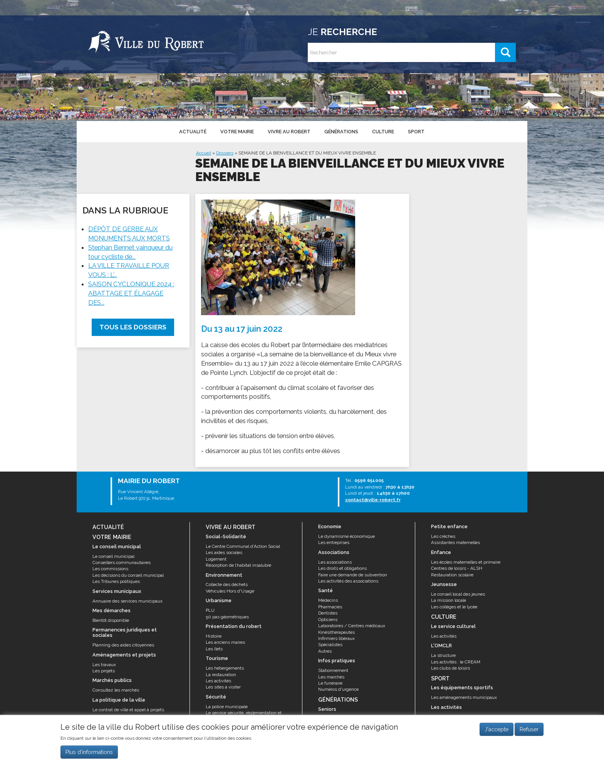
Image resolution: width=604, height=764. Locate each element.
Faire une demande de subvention (352, 575)
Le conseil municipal (113, 556)
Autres (325, 651)
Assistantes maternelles (455, 542)
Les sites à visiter (223, 687)
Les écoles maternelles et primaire (465, 562)
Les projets (103, 670)
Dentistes (327, 613)
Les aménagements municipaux (464, 697)
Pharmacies (330, 607)
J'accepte (496, 730)
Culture (383, 131)
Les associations (335, 562)
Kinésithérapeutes (336, 632)
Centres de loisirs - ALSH (456, 568)
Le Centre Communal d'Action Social (243, 546)
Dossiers (224, 153)
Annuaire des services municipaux (127, 601)
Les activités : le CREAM (455, 662)
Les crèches (443, 536)
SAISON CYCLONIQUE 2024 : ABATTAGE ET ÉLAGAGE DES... (131, 293)
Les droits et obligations (342, 568)
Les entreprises (333, 542)
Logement (216, 559)
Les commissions (110, 568)
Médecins (328, 600)
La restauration (221, 674)
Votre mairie (237, 131)
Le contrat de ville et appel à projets (128, 709)
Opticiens (327, 619)
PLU (210, 610)
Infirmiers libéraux (336, 638)
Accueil (203, 153)
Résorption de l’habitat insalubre (238, 565)
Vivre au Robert (289, 131)
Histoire (213, 636)
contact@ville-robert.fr (373, 499)
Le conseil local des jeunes (458, 594)
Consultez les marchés (115, 690)
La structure (443, 655)
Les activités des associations (348, 581)
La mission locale (448, 600)
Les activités (218, 680)
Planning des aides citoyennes (123, 645)
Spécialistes (330, 644)
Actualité (192, 131)
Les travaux (104, 664)
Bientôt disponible (110, 620)
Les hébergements (225, 668)
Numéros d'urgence (338, 689)
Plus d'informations (89, 753)
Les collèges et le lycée (454, 607)
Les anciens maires (225, 642)
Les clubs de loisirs (450, 668)
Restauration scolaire (452, 575)
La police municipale (227, 706)
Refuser (529, 730)
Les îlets (214, 648)
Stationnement (333, 670)
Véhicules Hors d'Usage (230, 591)
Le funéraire (330, 683)
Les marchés (331, 677)
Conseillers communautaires (121, 562)
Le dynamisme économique (346, 536)
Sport (416, 131)
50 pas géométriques (227, 617)
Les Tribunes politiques (116, 581)
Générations (341, 131)
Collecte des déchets (227, 584)
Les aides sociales (224, 552)
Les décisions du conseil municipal (128, 575)
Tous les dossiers (132, 327)
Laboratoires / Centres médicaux (351, 625)
